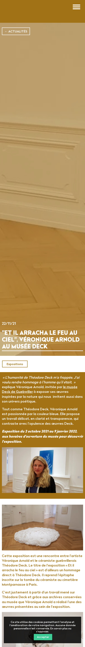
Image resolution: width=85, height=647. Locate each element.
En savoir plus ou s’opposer (53, 630)
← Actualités (16, 31)
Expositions (15, 364)
